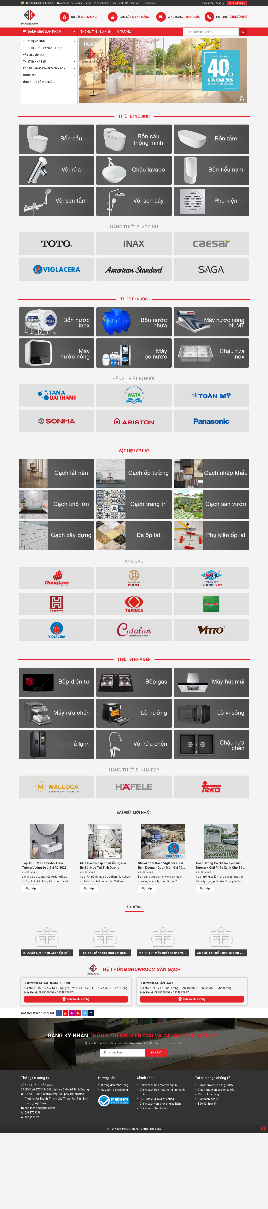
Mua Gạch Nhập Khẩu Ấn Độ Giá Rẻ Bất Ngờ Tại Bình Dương (103, 865)
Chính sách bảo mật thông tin (158, 1085)
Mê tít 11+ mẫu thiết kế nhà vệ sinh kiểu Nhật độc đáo (163, 952)
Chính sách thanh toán (154, 1108)
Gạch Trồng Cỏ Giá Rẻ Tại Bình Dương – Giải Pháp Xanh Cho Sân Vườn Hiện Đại (220, 865)
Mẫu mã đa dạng (208, 1094)
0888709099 (47, 3)
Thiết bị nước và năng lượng (49, 48)
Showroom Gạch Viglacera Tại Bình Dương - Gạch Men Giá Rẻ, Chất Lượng (160, 865)
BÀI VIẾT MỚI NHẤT (133, 812)
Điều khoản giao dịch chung (157, 1099)
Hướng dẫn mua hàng (114, 1085)
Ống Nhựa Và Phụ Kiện (49, 82)
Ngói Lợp (49, 75)
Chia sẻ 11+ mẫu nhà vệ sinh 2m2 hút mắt (221, 952)
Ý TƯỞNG (124, 32)
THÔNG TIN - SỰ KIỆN (96, 32)
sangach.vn (32, 1117)
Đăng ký (220, 3)
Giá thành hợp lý (208, 1099)
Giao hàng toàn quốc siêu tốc (216, 1089)
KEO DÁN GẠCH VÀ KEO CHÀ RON (49, 68)
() (239, 3)
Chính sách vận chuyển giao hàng (161, 1103)
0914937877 (65, 992)
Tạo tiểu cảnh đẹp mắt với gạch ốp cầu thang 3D (105, 952)
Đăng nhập (207, 3)
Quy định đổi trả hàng (114, 1089)
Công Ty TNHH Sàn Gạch (146, 1129)
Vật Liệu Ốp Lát (33, 54)
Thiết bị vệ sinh (49, 41)
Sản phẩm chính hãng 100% (215, 1085)
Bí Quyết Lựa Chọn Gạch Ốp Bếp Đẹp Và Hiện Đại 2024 (47, 952)
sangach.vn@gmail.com (40, 1107)
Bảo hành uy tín (207, 1103)
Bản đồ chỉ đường (76, 999)
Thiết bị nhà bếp (49, 61)
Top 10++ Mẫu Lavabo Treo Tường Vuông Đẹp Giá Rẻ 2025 (44, 865)
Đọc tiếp (31, 888)
